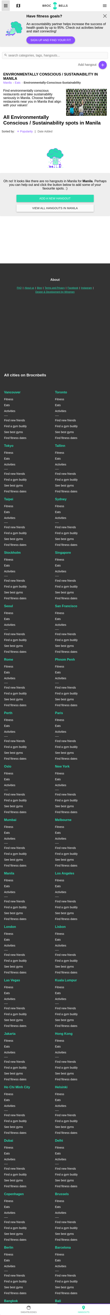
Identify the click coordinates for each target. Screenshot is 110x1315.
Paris (59, 713)
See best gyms (13, 432)
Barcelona (63, 1247)
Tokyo (8, 445)
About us (29, 287)
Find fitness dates (15, 438)
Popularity (25, 131)
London (10, 926)
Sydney (61, 499)
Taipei (8, 499)
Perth (8, 713)
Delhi (59, 1140)
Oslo (7, 766)
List (6, 5)
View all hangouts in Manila (55, 208)
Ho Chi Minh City (17, 1087)
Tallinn (60, 445)
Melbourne (63, 820)
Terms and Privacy (55, 287)
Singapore (63, 552)
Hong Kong (64, 1033)
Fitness (8, 399)
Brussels (62, 1194)
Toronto (61, 392)
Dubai (8, 1140)
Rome (8, 659)
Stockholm (12, 552)
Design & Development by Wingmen (55, 292)
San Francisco (66, 606)
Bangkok (11, 1301)
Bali (58, 1301)
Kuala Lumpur (66, 980)
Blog (39, 287)
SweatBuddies (28, 1309)
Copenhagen (14, 1194)
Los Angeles (64, 873)
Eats (18, 82)
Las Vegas (12, 980)
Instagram (86, 287)
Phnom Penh (65, 659)
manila (7, 82)
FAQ (19, 287)
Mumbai (10, 820)
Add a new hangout (55, 198)
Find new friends (14, 420)
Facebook (73, 287)
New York (62, 766)
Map (18, 5)
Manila (9, 873)
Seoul (8, 606)
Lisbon (60, 926)
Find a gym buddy (15, 426)
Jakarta (9, 1033)
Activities (9, 411)
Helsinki (61, 1087)
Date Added (45, 131)
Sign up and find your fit (50, 40)
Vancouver (12, 392)
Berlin (8, 1247)
